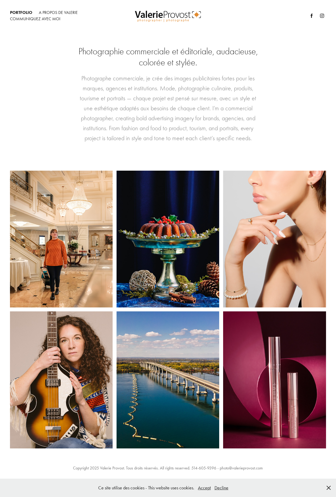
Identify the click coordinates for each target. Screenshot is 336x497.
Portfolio (21, 12)
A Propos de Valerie (58, 12)
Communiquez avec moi (35, 18)
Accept (204, 488)
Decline (221, 488)
